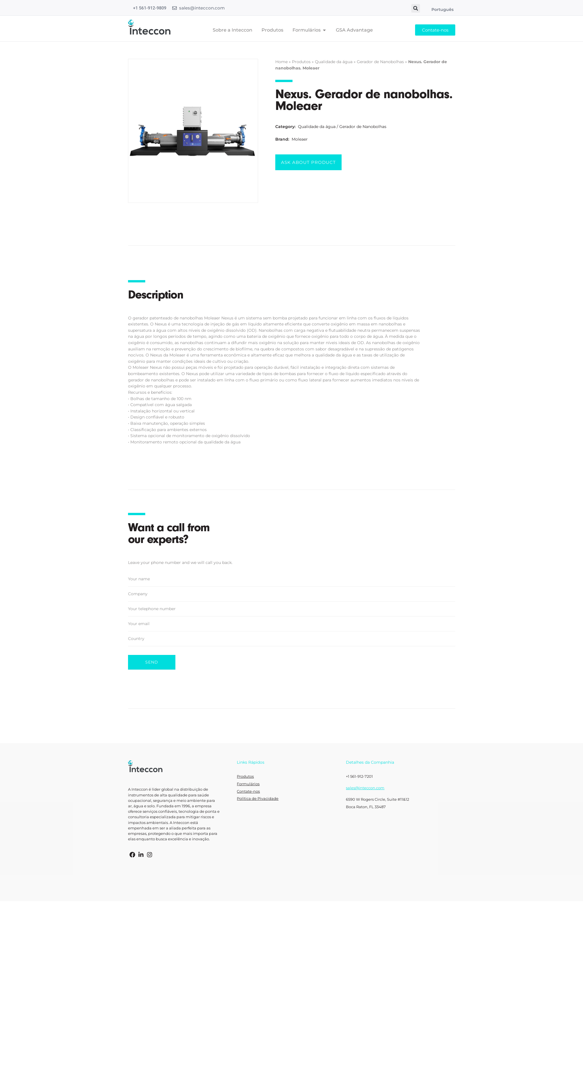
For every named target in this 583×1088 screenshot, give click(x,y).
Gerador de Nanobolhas (380, 61)
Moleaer (300, 139)
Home (281, 61)
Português (442, 9)
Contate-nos (248, 791)
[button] (415, 8)
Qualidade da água (333, 61)
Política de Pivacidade (257, 798)
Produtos (301, 61)
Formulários (248, 784)
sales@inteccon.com (202, 8)
